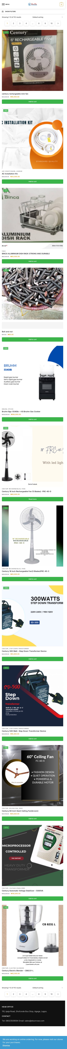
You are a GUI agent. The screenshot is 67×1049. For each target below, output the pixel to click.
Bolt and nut (7, 331)
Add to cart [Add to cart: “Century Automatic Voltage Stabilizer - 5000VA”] (33, 898)
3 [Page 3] (19, 23)
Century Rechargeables (11, 489)
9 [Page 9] (45, 23)
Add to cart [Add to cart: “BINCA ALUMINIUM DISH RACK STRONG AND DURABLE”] (33, 261)
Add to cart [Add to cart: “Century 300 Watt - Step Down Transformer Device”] (33, 659)
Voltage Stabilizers (17, 888)
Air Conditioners (8, 171)
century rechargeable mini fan (15, 94)
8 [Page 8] (38, 23)
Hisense (19, 171)
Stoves (10, 409)
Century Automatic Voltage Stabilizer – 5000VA (22, 891)
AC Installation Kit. (10, 174)
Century (5, 648)
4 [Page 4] (26, 23)
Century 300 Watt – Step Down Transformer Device (24, 651)
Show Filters (9, 11)
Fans (4, 251)
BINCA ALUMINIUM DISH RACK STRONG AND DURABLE (26, 253)
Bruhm (4, 409)
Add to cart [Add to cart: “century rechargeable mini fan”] (33, 102)
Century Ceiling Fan (10, 808)
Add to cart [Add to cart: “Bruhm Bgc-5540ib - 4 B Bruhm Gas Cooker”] (33, 419)
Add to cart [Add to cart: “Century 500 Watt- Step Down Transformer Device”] (33, 739)
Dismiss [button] (6, 1045)
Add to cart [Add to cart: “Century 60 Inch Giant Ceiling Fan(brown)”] (33, 819)
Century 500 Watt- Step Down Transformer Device (24, 731)
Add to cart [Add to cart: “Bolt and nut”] (33, 339)
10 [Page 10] (52, 23)
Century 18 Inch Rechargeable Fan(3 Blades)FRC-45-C (25, 571)
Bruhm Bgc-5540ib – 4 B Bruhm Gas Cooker (21, 411)
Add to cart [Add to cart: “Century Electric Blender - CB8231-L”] (33, 978)
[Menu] (6, 4)
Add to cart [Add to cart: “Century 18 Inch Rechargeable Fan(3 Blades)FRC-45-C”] (33, 579)
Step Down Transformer (19, 648)
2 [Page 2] (13, 23)
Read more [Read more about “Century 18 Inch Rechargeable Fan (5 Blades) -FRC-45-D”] (33, 499)
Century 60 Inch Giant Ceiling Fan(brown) (20, 811)
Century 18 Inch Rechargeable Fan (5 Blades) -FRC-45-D (26, 491)
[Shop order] (48, 17)
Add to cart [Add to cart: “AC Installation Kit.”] (33, 181)
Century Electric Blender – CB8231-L (18, 970)
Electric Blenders (16, 968)
